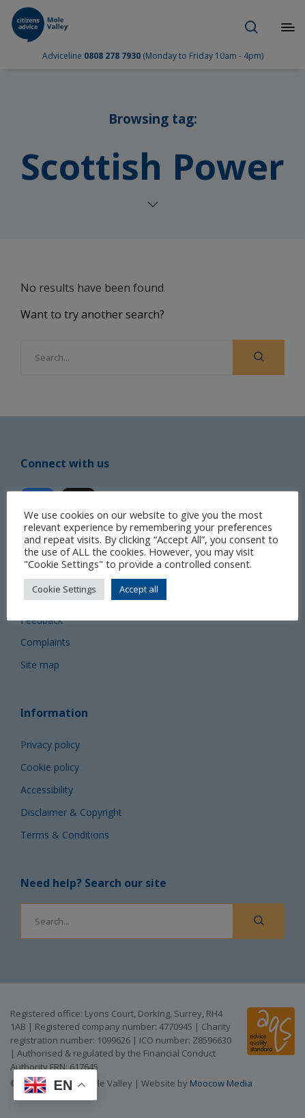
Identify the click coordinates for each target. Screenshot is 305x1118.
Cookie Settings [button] (64, 589)
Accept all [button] (138, 589)
